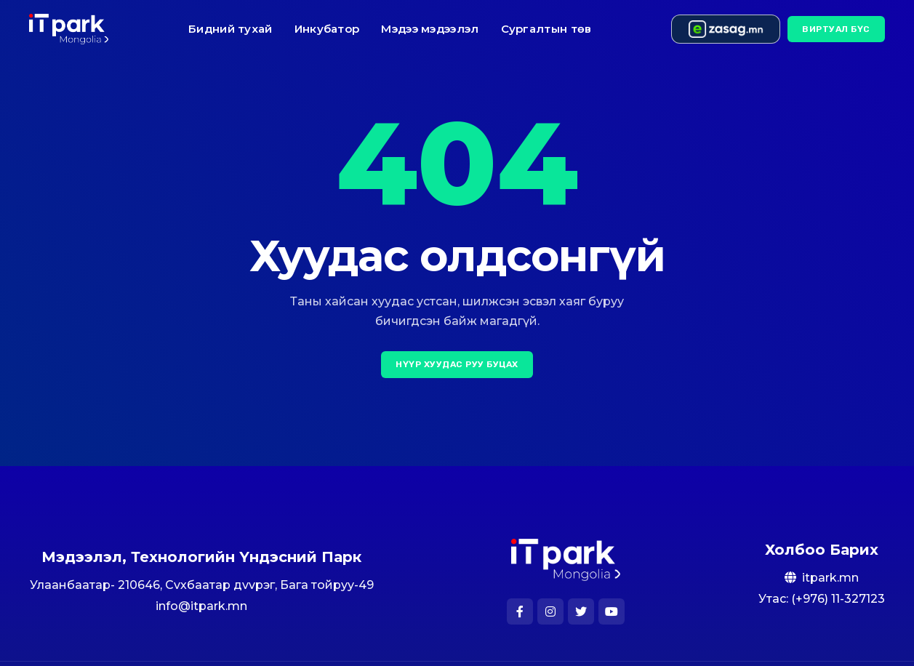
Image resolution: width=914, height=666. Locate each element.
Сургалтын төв (546, 29)
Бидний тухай (230, 29)
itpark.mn (830, 578)
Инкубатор (327, 29)
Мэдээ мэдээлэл (429, 29)
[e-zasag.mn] (725, 29)
